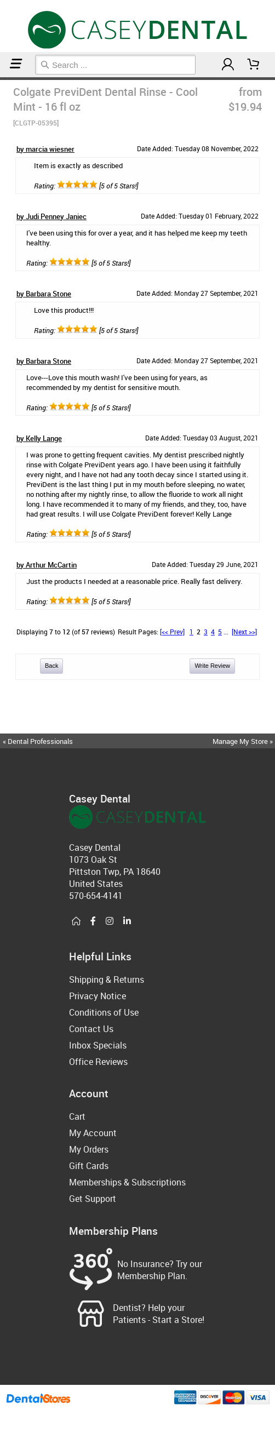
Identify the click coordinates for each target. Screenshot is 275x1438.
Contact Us (91, 1029)
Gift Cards (88, 1166)
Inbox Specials (98, 1045)
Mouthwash (5, 78)
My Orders (88, 1149)
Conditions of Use (104, 1012)
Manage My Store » (243, 741)
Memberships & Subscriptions (127, 1182)
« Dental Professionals (38, 741)
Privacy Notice (97, 996)
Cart (77, 1116)
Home (2, 78)
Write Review (212, 665)
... (226, 631)
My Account (93, 1133)
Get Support (92, 1199)
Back (51, 665)
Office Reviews (98, 1062)
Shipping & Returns (106, 979)
